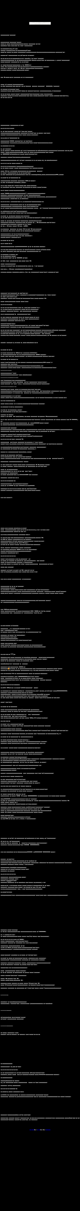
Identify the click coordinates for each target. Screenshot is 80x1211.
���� (48, 1129)
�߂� (38, 1129)
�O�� (32, 1129)
